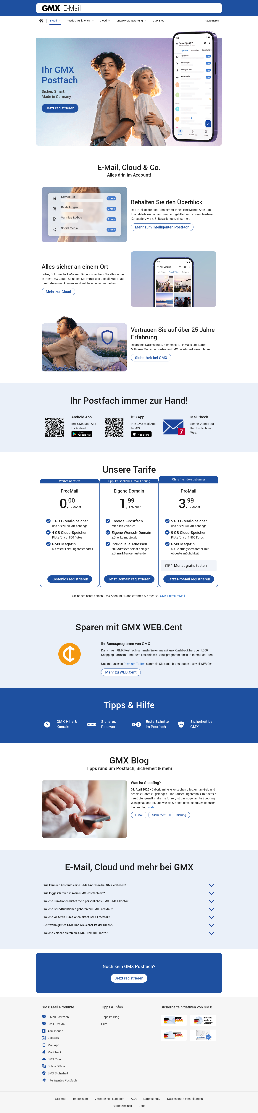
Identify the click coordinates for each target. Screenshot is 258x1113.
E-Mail (72, 8)
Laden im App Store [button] (141, 434)
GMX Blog (158, 20)
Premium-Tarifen (134, 664)
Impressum (80, 1099)
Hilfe (104, 1024)
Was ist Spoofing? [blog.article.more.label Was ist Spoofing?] (146, 782)
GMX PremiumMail (172, 596)
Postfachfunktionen (81, 20)
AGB (134, 1099)
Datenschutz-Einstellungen (185, 1099)
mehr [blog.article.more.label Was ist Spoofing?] (151, 807)
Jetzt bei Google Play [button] (81, 434)
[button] (60, 108)
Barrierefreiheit (122, 1106)
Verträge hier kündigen (109, 1099)
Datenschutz (151, 1099)
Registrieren (212, 20)
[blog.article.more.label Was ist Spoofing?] (84, 809)
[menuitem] (41, 20)
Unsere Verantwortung (132, 20)
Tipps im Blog (110, 1017)
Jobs (142, 1106)
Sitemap (60, 1099)
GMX (51, 8)
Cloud (106, 20)
